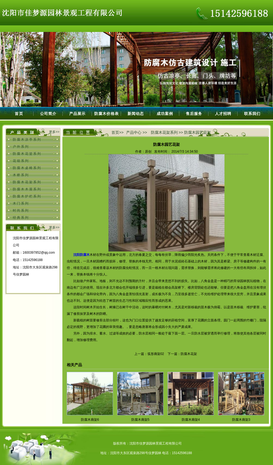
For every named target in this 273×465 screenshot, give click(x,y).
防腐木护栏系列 (27, 196)
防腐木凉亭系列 (27, 139)
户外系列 (21, 147)
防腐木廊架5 (140, 420)
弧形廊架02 (155, 354)
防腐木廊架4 (191, 420)
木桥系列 (21, 175)
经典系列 (21, 218)
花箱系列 (21, 161)
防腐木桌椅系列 (27, 168)
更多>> (54, 132)
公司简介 (48, 113)
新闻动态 (136, 113)
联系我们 (252, 113)
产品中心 (133, 132)
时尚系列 (21, 210)
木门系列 (21, 203)
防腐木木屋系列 (27, 189)
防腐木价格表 (106, 113)
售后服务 (194, 113)
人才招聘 (223, 113)
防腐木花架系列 (27, 182)
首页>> (117, 132)
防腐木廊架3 (241, 420)
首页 (19, 113)
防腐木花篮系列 (27, 154)
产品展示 (77, 113)
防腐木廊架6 (90, 420)
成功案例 (165, 113)
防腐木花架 (189, 354)
